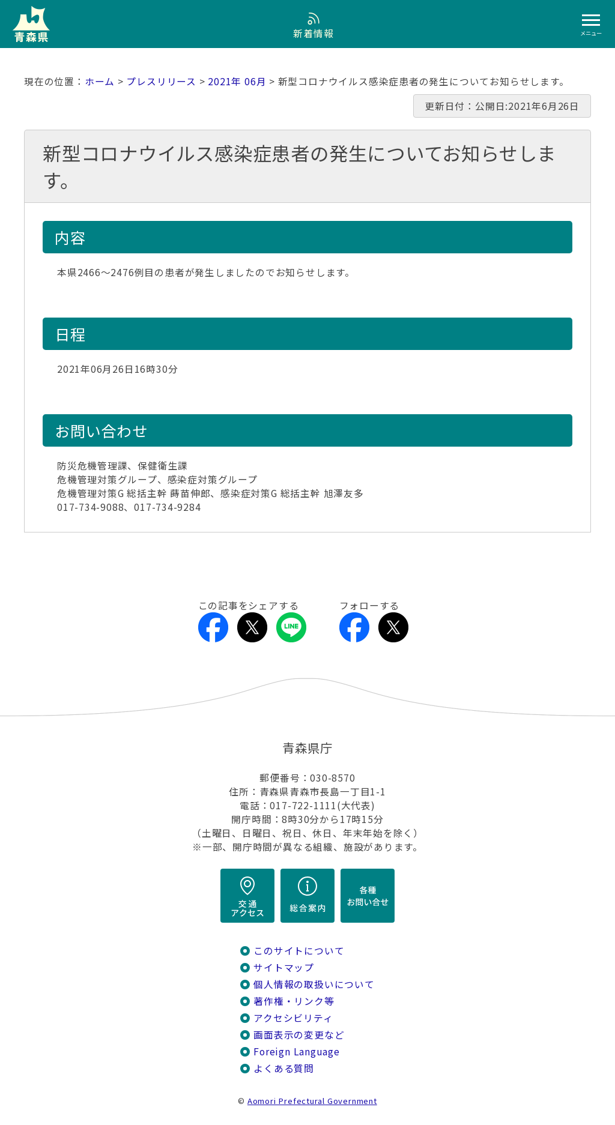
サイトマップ (283, 967)
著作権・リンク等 (293, 1001)
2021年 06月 (237, 81)
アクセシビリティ (293, 1018)
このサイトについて (298, 951)
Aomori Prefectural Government (312, 1100)
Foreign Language (296, 1051)
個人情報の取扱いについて (313, 984)
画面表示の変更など (298, 1035)
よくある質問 (283, 1068)
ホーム (100, 81)
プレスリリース (161, 81)
